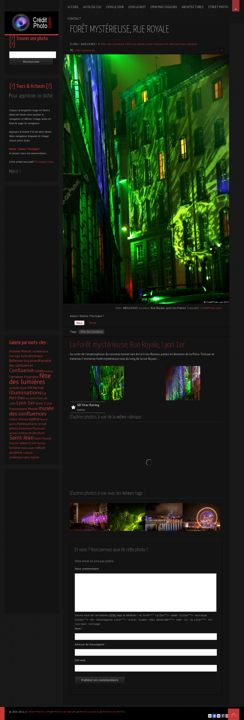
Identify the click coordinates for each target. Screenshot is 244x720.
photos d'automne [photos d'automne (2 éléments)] (20, 428)
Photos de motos (113, 711)
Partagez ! (34, 149)
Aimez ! (13, 149)
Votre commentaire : (87, 568)
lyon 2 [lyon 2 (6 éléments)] (41, 403)
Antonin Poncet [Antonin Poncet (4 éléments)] (20, 351)
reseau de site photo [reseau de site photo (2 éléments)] (32, 433)
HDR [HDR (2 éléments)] (29, 388)
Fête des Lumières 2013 (116, 44)
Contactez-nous (44, 161)
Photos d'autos (89, 711)
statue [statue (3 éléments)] (23, 443)
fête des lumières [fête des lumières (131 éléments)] (30, 378)
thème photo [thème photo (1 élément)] (27, 448)
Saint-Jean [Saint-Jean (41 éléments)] (21, 437)
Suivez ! (22, 149)
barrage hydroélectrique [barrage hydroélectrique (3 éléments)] (26, 356)
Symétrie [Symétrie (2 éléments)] (14, 448)
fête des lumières (92, 332)
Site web (80, 659)
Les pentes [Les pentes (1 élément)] (31, 398)
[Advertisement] (31, 257)
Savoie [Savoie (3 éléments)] (14, 443)
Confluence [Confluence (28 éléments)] (21, 370)
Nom (78, 627)
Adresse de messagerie (90, 643)
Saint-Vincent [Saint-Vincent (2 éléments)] (42, 438)
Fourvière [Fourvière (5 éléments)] (31, 376)
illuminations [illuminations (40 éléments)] (25, 392)
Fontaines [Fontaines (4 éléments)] (16, 377)
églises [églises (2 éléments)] (34, 457)
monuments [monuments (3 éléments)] (19, 409)
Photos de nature (64, 711)
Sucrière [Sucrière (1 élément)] (41, 443)
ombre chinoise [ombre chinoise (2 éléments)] (18, 419)
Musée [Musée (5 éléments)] (33, 408)
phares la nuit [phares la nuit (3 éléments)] (37, 424)
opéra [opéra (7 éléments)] (34, 418)
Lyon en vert (166, 44)
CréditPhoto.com (38, 711)
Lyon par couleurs (186, 44)
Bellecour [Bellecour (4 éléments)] (16, 360)
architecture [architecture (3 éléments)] (40, 351)
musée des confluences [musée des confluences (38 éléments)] (31, 410)
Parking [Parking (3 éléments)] (22, 424)
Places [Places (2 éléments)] (37, 428)
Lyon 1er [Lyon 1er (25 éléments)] (25, 402)
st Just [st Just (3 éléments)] (32, 443)
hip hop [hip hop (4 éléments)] (38, 387)
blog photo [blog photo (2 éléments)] (30, 361)
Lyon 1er (152, 44)
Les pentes (139, 44)
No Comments (86, 50)
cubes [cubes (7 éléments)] (39, 370)
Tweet (92, 322)
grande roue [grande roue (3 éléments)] (17, 388)
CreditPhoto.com (210, 308)
